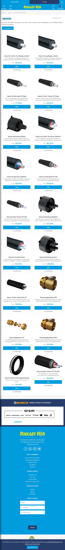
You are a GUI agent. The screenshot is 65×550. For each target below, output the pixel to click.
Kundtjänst (32, 465)
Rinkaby (32, 489)
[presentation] (35, 520)
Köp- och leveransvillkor (32, 458)
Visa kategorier (7, 28)
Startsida (3, 12)
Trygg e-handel (32, 462)
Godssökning (32, 479)
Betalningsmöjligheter (32, 460)
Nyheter (32, 467)
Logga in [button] (62, 2)
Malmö (32, 492)
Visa (16, 66)
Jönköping (32, 494)
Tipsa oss (32, 477)
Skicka (32, 527)
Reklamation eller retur (32, 481)
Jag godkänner (32, 547)
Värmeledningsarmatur (20, 12)
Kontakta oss (32, 475)
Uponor (10, 12)
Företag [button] (44, 2)
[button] (4, 7)
